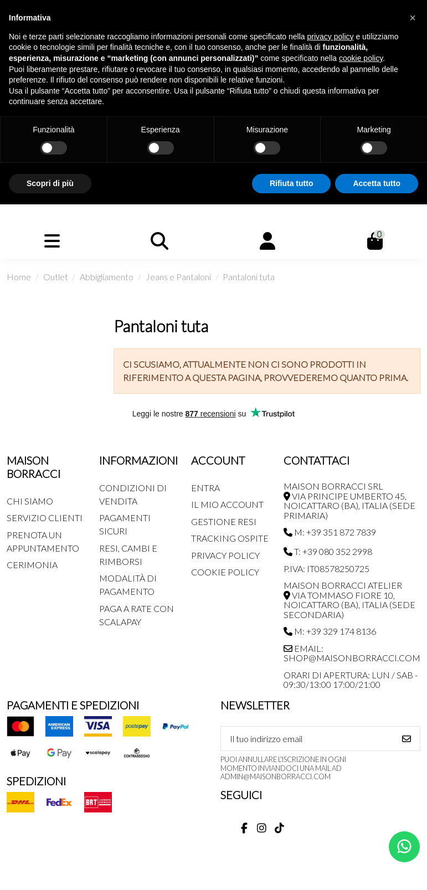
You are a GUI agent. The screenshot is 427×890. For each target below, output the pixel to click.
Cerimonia (32, 564)
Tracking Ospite (230, 538)
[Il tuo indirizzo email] (307, 738)
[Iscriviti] (406, 738)
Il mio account (227, 504)
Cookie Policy (225, 572)
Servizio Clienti (45, 517)
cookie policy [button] (361, 58)
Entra (205, 487)
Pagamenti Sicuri (125, 524)
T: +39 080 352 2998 (328, 551)
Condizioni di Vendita (133, 494)
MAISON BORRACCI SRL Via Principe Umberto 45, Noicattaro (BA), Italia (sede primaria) (349, 501)
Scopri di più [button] (50, 183)
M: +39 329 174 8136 (330, 631)
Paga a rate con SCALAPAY (136, 615)
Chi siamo (30, 501)
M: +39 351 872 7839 (330, 532)
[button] (412, 18)
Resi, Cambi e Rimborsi (128, 555)
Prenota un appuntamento (43, 541)
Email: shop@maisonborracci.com (352, 653)
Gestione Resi (223, 521)
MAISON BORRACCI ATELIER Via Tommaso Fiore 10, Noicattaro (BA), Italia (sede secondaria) (349, 600)
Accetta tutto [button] (376, 183)
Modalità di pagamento (128, 584)
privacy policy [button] (330, 36)
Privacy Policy (225, 555)
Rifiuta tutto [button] (291, 183)
